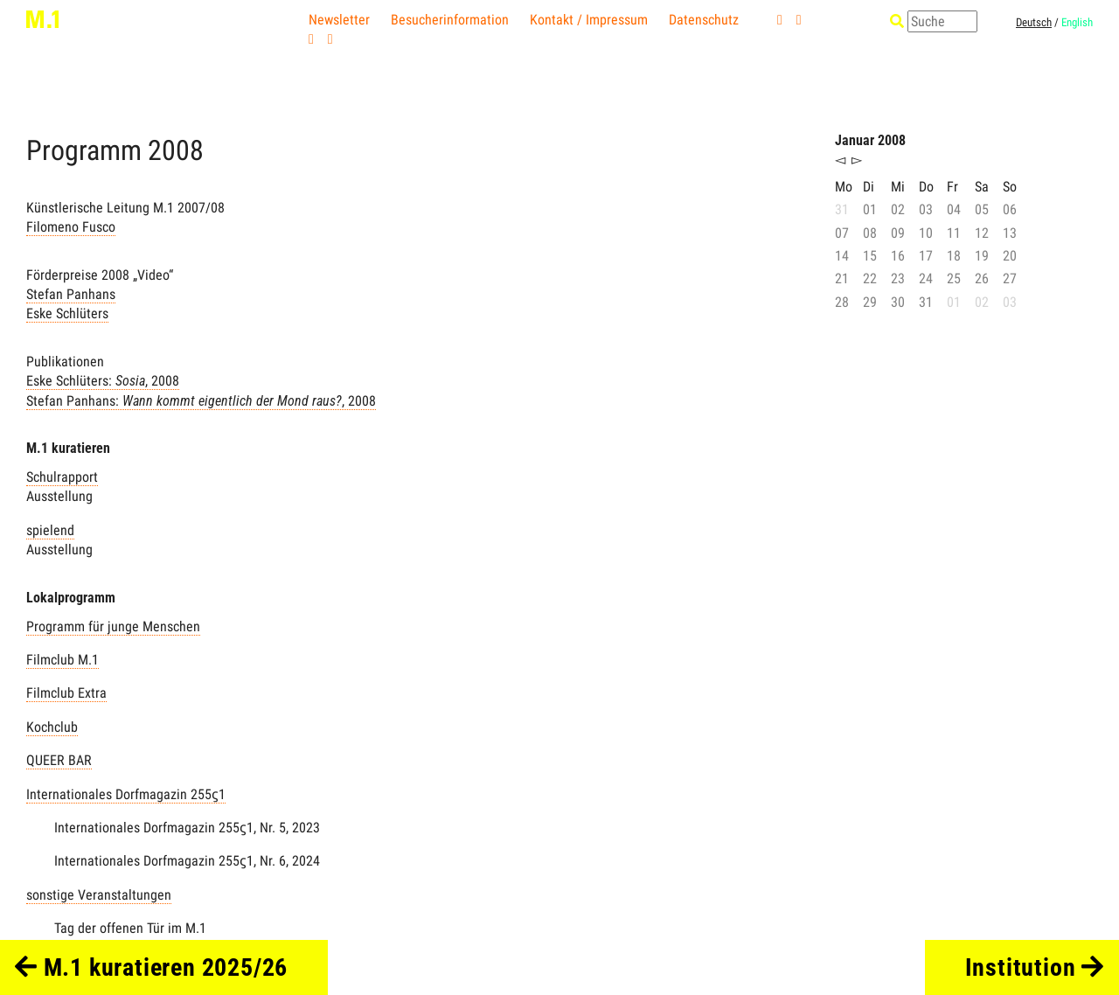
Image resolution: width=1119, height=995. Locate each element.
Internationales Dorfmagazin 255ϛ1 (126, 794)
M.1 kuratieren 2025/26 (151, 967)
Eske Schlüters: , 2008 (102, 380)
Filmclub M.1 (62, 659)
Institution (1034, 967)
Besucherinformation (450, 19)
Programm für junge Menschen (113, 626)
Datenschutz (704, 19)
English (1077, 22)
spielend (50, 530)
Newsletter (339, 19)
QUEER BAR (59, 760)
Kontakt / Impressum (589, 19)
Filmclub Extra (66, 693)
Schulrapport (62, 477)
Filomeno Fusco (70, 227)
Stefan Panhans (70, 294)
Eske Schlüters (67, 313)
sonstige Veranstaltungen (98, 895)
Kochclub (52, 727)
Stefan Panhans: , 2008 (201, 401)
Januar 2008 (870, 140)
